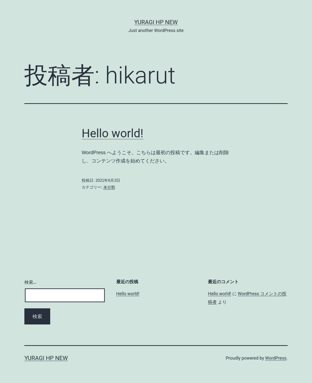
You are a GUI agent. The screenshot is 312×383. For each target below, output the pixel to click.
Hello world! (112, 133)
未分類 (109, 187)
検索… (30, 282)
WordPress (275, 358)
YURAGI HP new (156, 22)
